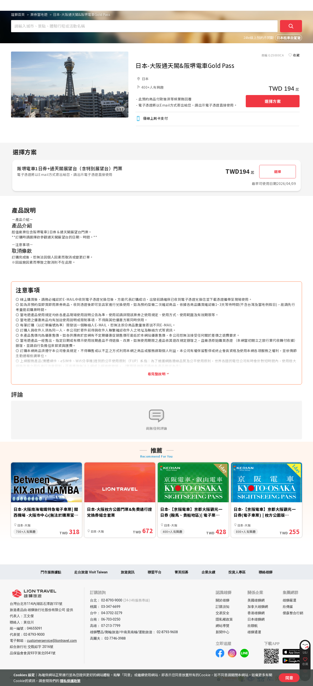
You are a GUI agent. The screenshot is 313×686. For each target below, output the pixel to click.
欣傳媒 (288, 607)
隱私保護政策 (70, 680)
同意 (289, 678)
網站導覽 (222, 626)
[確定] (291, 26)
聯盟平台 (154, 572)
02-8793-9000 (34, 634)
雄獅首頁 (18, 14)
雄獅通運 (254, 632)
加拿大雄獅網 (257, 607)
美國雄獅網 (256, 600)
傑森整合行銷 (293, 613)
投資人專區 (237, 572)
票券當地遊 (38, 14)
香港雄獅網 (256, 613)
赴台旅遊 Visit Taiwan (91, 572)
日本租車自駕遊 (289, 38)
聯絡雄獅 (265, 572)
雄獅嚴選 (289, 600)
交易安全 (222, 613)
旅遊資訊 (127, 572)
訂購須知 (222, 607)
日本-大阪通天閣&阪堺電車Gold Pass (81, 14)
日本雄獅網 (256, 619)
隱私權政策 (224, 619)
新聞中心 (222, 632)
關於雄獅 (222, 600)
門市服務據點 (51, 572)
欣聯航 (252, 626)
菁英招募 (181, 572)
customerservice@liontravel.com (52, 641)
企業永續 (208, 572)
